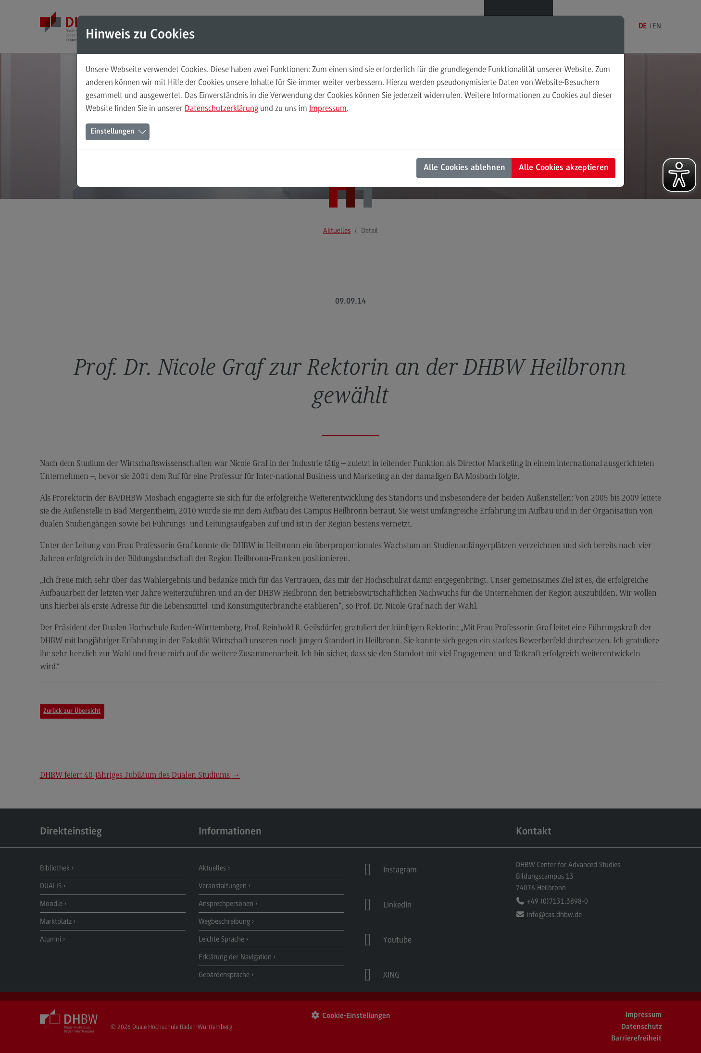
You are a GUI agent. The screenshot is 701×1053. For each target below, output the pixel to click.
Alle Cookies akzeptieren (564, 168)
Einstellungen (112, 131)
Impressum (328, 108)
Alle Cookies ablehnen (464, 168)
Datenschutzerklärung (221, 108)
